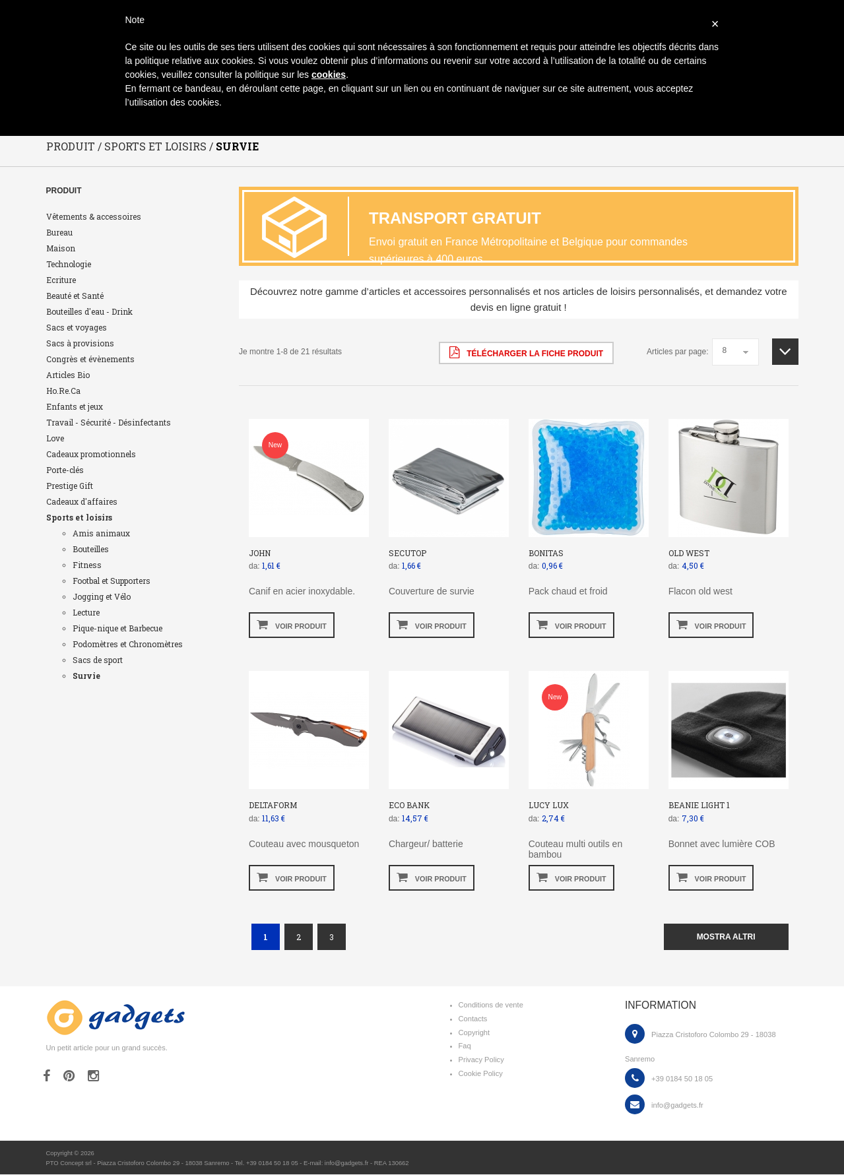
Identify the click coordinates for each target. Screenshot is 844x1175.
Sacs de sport (98, 659)
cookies (328, 74)
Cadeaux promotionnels (91, 454)
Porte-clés (65, 469)
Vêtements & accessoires (93, 216)
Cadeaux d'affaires (81, 501)
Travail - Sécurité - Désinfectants (108, 422)
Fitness (87, 564)
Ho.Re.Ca (63, 390)
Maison (60, 248)
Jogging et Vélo (102, 596)
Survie (86, 675)
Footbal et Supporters (111, 580)
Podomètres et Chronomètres (128, 644)
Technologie (68, 264)
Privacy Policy (481, 1060)
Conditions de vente (491, 1005)
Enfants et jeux (74, 406)
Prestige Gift (69, 485)
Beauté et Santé (75, 295)
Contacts (473, 1019)
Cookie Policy (481, 1074)
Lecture (86, 612)
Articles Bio (68, 374)
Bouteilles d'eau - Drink (89, 311)
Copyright (474, 1032)
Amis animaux (101, 533)
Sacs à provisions (80, 343)
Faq (465, 1046)
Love (55, 438)
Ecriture (61, 279)
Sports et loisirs (79, 517)
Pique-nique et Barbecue (117, 628)
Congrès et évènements (90, 359)
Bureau (59, 232)
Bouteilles (91, 549)
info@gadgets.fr (677, 1105)
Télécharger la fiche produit (526, 352)
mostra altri (726, 936)
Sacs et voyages (76, 327)
